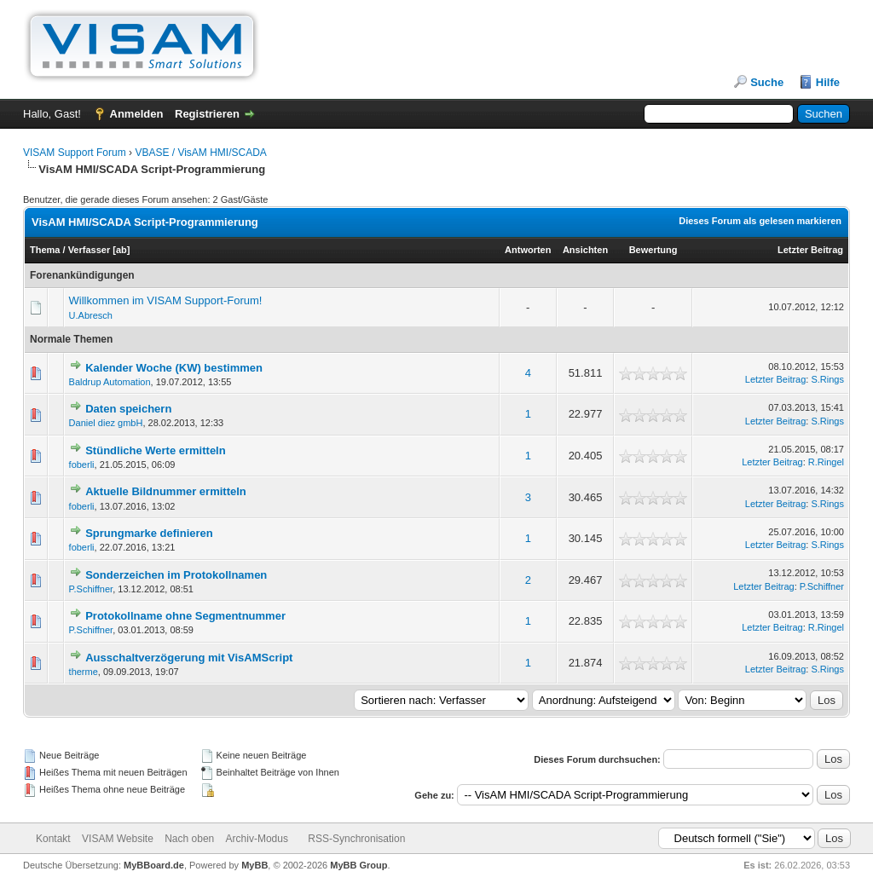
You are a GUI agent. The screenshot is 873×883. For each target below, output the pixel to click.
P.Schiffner (91, 589)
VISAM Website (117, 839)
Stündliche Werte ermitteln (155, 450)
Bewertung (653, 250)
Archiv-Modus (257, 839)
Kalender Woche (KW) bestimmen (174, 367)
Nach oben (189, 839)
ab (121, 250)
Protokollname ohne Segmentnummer (185, 615)
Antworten (528, 250)
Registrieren (207, 113)
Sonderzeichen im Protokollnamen (176, 574)
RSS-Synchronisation (356, 839)
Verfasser (89, 250)
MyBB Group (358, 865)
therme (83, 672)
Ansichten (585, 250)
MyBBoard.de (154, 865)
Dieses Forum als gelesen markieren (760, 221)
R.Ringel (826, 462)
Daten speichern (128, 408)
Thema (45, 250)
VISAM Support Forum (74, 153)
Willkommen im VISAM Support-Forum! (166, 300)
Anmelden (137, 113)
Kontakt (53, 839)
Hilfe (828, 82)
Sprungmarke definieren (149, 533)
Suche (766, 82)
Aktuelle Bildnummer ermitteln (165, 491)
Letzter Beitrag (810, 250)
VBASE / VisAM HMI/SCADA (200, 153)
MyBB (254, 865)
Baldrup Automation (110, 382)
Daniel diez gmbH (106, 423)
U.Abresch (91, 315)
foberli (82, 464)
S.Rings (827, 379)
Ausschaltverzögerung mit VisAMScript (188, 657)
